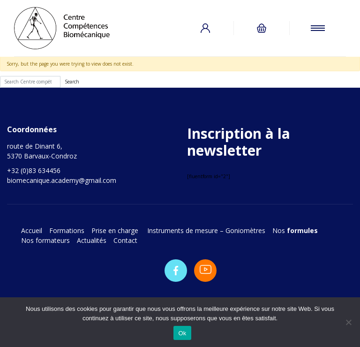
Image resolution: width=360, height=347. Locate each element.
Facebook (176, 270)
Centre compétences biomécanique (70, 28)
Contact (125, 240)
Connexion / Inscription (205, 28)
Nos (295, 230)
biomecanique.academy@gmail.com (61, 180)
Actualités (91, 240)
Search (72, 81)
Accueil (31, 230)
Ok (182, 333)
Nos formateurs (45, 240)
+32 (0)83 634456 (33, 170)
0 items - (261, 28)
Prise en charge (115, 230)
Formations (66, 230)
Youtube (205, 270)
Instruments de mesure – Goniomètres (206, 230)
